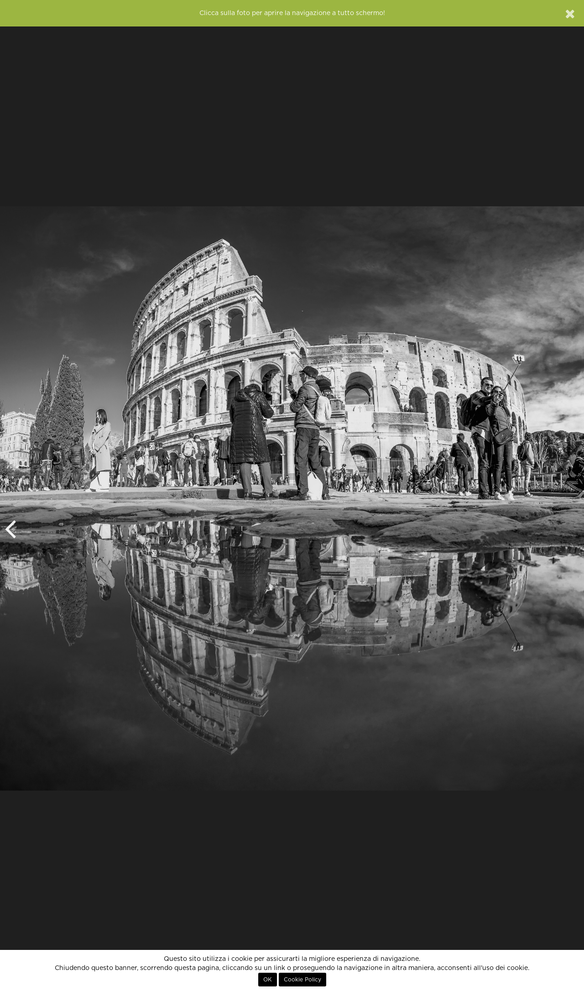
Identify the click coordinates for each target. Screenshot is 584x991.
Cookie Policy (302, 979)
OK (267, 979)
